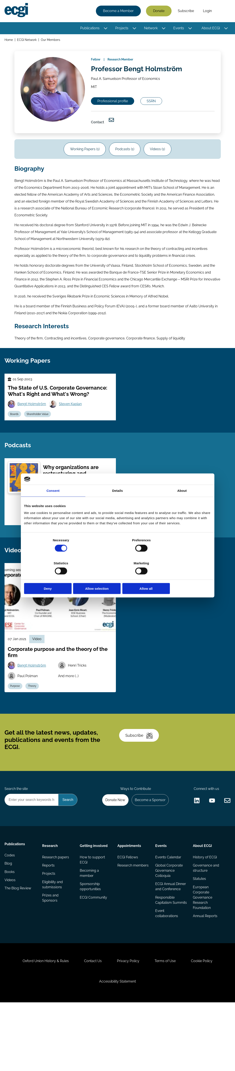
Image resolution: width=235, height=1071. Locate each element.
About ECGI (210, 28)
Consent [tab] (53, 502)
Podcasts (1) (124, 159)
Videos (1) (159, 159)
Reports (49, 913)
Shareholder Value (40, 432)
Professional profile (115, 107)
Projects (121, 28)
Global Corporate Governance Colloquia (169, 918)
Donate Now (113, 846)
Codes (10, 905)
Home (9, 40)
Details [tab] (117, 502)
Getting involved (94, 893)
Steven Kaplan (72, 422)
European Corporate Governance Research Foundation (202, 946)
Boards (15, 432)
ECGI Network (27, 40)
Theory (34, 722)
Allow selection (117, 577)
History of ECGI (204, 905)
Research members (125, 916)
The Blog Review (18, 939)
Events (178, 28)
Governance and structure (205, 916)
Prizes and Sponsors (51, 947)
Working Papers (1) (83, 159)
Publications (89, 28)
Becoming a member (89, 921)
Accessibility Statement (117, 1048)
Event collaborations (166, 972)
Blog (9, 913)
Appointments (129, 893)
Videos (10, 931)
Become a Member (117, 11)
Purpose (16, 722)
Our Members (51, 40)
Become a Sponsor (149, 846)
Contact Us (91, 1025)
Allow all (180, 577)
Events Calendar (168, 905)
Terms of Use (167, 1025)
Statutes (199, 927)
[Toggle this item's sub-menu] (105, 28)
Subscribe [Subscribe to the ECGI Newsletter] (140, 777)
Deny (55, 577)
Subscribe (185, 11)
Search (222, 11)
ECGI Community (93, 946)
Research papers (56, 905)
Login (206, 11)
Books (10, 922)
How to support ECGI (92, 907)
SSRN (155, 107)
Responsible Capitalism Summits (164, 956)
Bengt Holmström (33, 422)
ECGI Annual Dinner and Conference (165, 937)
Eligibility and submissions (53, 933)
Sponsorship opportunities (90, 934)
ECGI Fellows (128, 905)
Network (150, 28)
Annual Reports (204, 965)
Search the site (16, 834)
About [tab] (182, 502)
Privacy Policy (128, 1025)
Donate (158, 11)
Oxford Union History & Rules (42, 1025)
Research (50, 893)
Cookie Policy (205, 1025)
